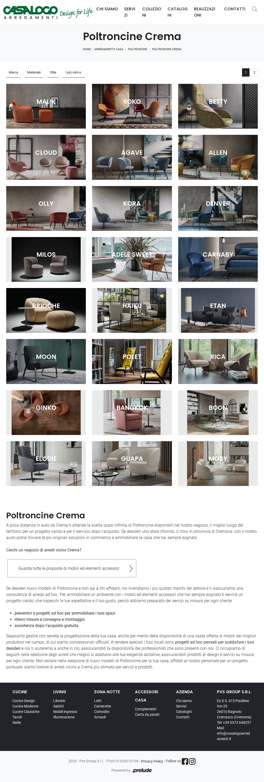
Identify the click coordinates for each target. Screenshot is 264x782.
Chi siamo (184, 701)
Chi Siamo (107, 9)
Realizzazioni (204, 12)
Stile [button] (53, 72)
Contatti (234, 9)
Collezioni (151, 12)
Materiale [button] (34, 72)
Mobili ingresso (65, 712)
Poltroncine (137, 49)
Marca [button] (13, 72)
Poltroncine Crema (167, 49)
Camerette (102, 706)
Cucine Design (23, 701)
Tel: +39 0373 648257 (234, 722)
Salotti (58, 706)
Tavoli (17, 717)
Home (87, 49)
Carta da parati (147, 714)
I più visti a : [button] (73, 72)
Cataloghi (178, 12)
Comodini (101, 712)
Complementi (145, 709)
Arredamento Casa (108, 49)
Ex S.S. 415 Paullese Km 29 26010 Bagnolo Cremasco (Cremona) (234, 709)
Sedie (16, 722)
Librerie (59, 701)
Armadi (100, 717)
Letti (97, 701)
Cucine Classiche (25, 712)
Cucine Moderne (25, 706)
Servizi (129, 12)
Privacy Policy (152, 761)
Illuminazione (63, 717)
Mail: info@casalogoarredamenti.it (233, 733)
